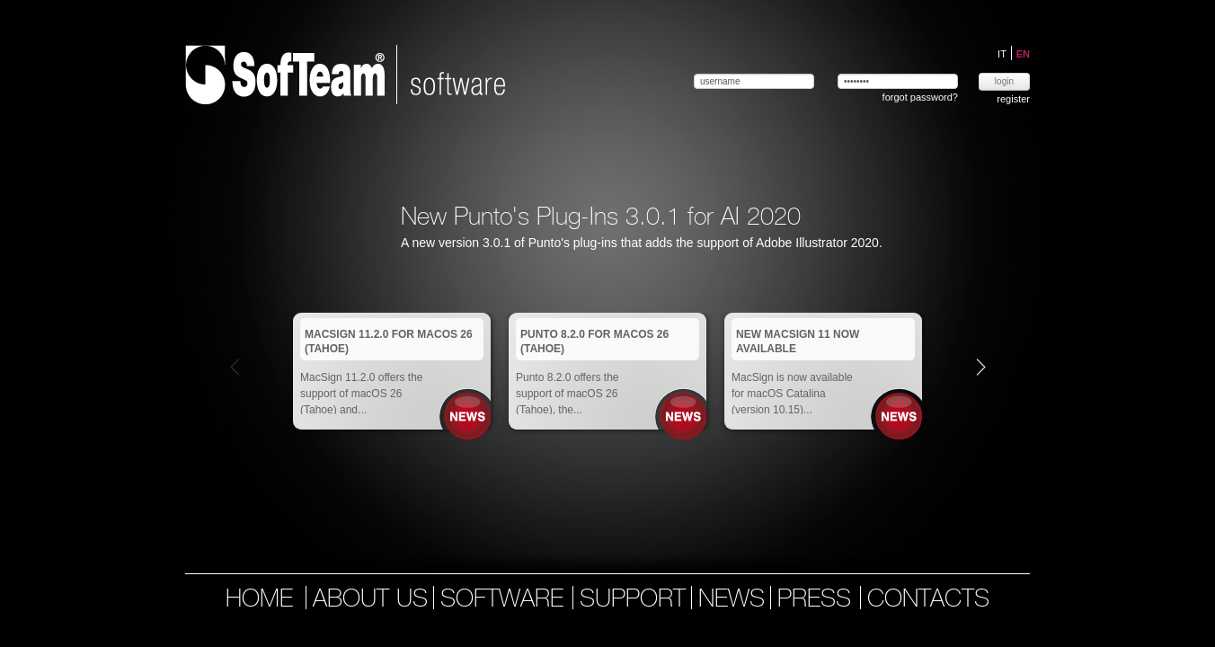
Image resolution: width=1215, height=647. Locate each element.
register (1013, 98)
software (505, 600)
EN (1023, 54)
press (817, 600)
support (633, 600)
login (1004, 81)
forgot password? (920, 97)
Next (981, 367)
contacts (928, 600)
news (731, 600)
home (259, 600)
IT (1003, 54)
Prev (235, 367)
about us (370, 600)
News (468, 416)
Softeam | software (345, 74)
